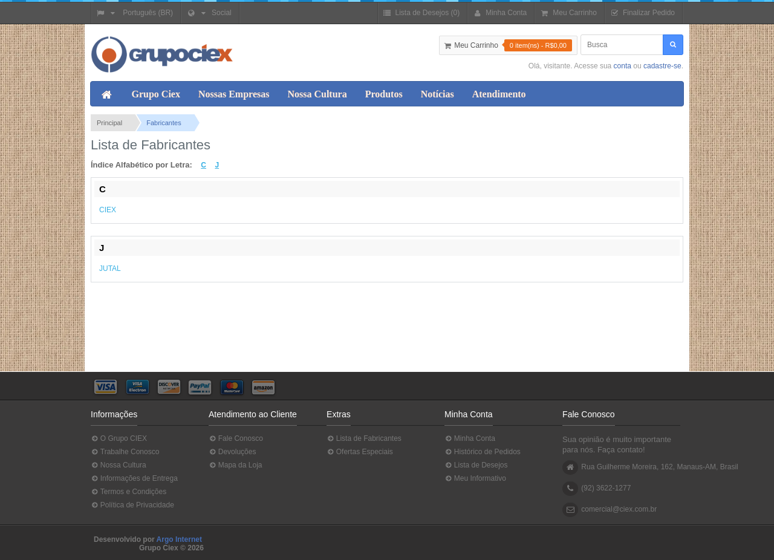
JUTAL (110, 268)
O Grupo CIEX (119, 438)
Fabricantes (163, 122)
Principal (109, 122)
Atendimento (499, 94)
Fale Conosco (236, 438)
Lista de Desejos (475, 465)
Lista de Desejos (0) (421, 13)
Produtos (384, 94)
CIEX (107, 210)
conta (622, 66)
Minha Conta (469, 438)
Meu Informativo (475, 478)
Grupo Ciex (156, 94)
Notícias (437, 94)
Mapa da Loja (235, 465)
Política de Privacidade (132, 505)
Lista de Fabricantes (364, 438)
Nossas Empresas (234, 94)
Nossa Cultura (316, 94)
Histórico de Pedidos (482, 452)
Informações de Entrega (134, 478)
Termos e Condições (128, 492)
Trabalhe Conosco (125, 452)
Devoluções (232, 452)
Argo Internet (179, 539)
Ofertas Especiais (360, 452)
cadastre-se (662, 66)
